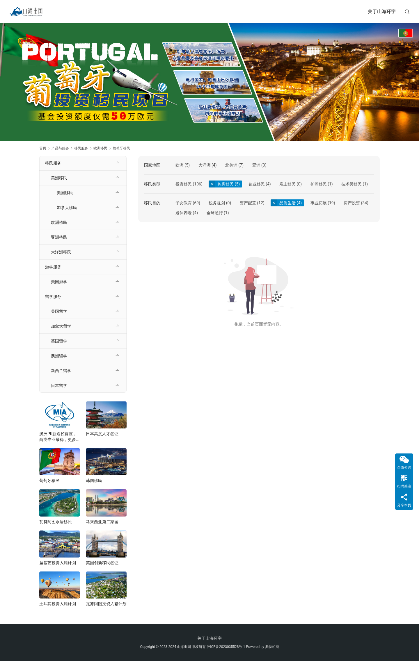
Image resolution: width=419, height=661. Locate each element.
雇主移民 (287, 184)
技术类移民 (351, 184)
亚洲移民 (59, 237)
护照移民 (318, 184)
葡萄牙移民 (49, 480)
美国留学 (59, 311)
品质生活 (287, 203)
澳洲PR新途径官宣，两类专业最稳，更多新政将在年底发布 (59, 436)
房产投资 (352, 203)
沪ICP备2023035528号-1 (226, 647)
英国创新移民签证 (102, 562)
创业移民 (256, 184)
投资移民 (183, 184)
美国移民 (65, 192)
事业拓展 (318, 203)
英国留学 (59, 341)
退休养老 (183, 212)
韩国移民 (94, 480)
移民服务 (53, 163)
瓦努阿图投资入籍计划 (106, 603)
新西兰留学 (61, 370)
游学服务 (53, 267)
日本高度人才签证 (102, 433)
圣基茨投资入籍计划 (57, 562)
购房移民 (225, 184)
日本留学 (59, 385)
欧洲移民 (59, 222)
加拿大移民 (67, 207)
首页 (42, 148)
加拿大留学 (61, 326)
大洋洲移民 (61, 252)
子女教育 (183, 203)
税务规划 (217, 203)
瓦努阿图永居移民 (55, 521)
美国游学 (59, 281)
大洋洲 (204, 165)
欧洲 (179, 165)
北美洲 (231, 165)
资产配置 (248, 203)
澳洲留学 (59, 355)
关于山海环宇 (382, 11)
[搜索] (407, 11)
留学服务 (53, 296)
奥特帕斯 (272, 647)
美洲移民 (59, 178)
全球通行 (215, 212)
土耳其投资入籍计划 (57, 603)
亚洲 (256, 165)
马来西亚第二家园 (102, 521)
